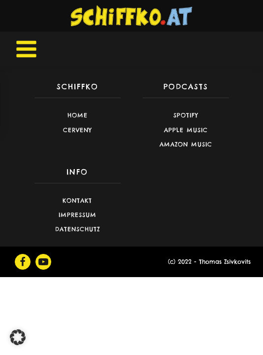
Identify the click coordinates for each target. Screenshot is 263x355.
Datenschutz (77, 229)
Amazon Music (186, 144)
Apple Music (186, 130)
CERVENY (77, 130)
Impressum (78, 214)
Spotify (185, 115)
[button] (17, 337)
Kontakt (77, 200)
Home (77, 115)
